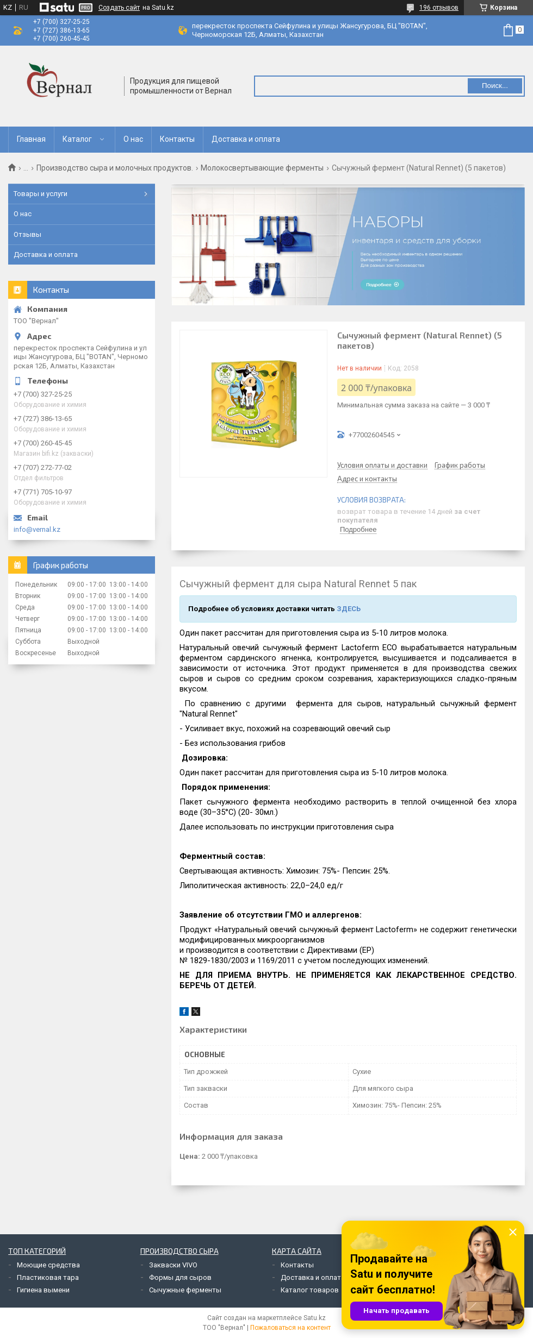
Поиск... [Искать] (495, 85)
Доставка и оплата (246, 139)
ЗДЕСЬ (349, 609)
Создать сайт (119, 7)
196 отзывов (438, 7)
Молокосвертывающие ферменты (262, 168)
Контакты (177, 139)
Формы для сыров (180, 1277)
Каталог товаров (310, 1290)
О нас (133, 139)
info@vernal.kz (37, 529)
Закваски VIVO (173, 1265)
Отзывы (27, 234)
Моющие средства (48, 1265)
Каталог (77, 139)
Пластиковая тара (48, 1277)
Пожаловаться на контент (290, 1327)
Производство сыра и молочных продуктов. (114, 168)
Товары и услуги (40, 194)
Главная (31, 139)
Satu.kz (314, 1318)
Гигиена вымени (43, 1290)
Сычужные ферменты (185, 1290)
